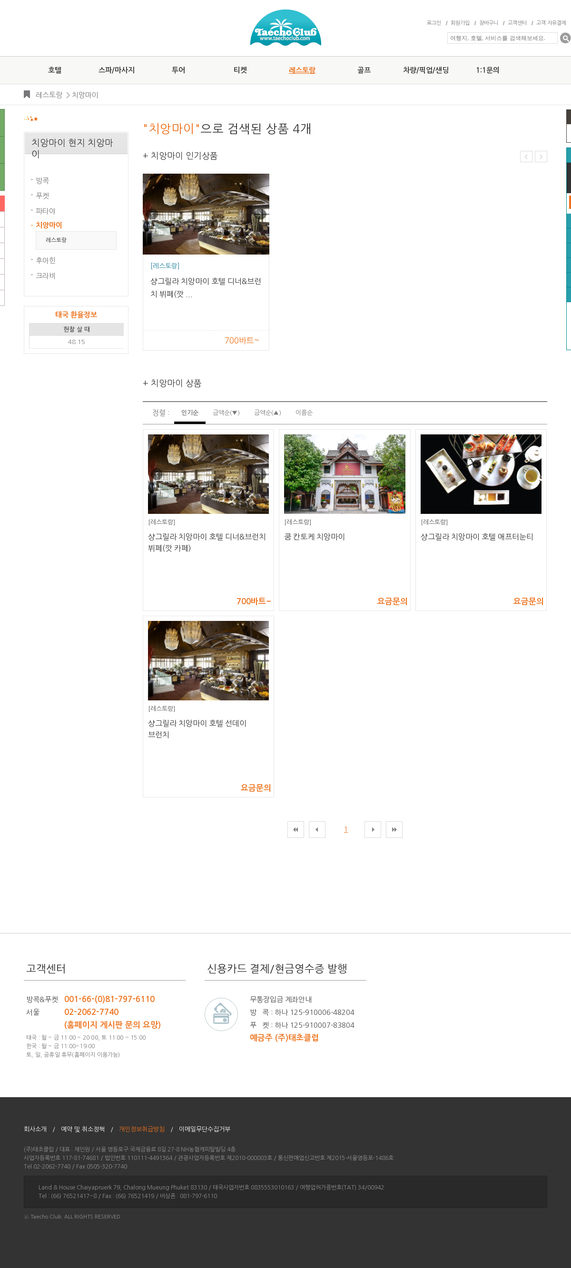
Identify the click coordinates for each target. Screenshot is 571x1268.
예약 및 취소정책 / (87, 1129)
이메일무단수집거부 (207, 1129)
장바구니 (488, 23)
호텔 (54, 70)
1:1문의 (488, 70)
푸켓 (42, 195)
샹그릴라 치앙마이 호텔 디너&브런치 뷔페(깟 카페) (207, 542)
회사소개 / (39, 1129)
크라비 (46, 275)
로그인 (434, 23)
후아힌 (46, 260)
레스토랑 (302, 70)
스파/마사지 (116, 70)
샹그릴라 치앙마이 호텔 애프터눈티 (477, 537)
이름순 (304, 413)
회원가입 (460, 23)
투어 (178, 70)
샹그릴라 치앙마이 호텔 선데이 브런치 (197, 728)
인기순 (189, 413)
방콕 (42, 180)
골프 (364, 70)
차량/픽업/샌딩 (426, 70)
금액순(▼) (226, 413)
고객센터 (517, 23)
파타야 (46, 211)
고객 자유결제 (551, 23)
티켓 (240, 70)
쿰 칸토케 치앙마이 (314, 537)
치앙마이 (85, 94)
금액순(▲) (267, 413)
